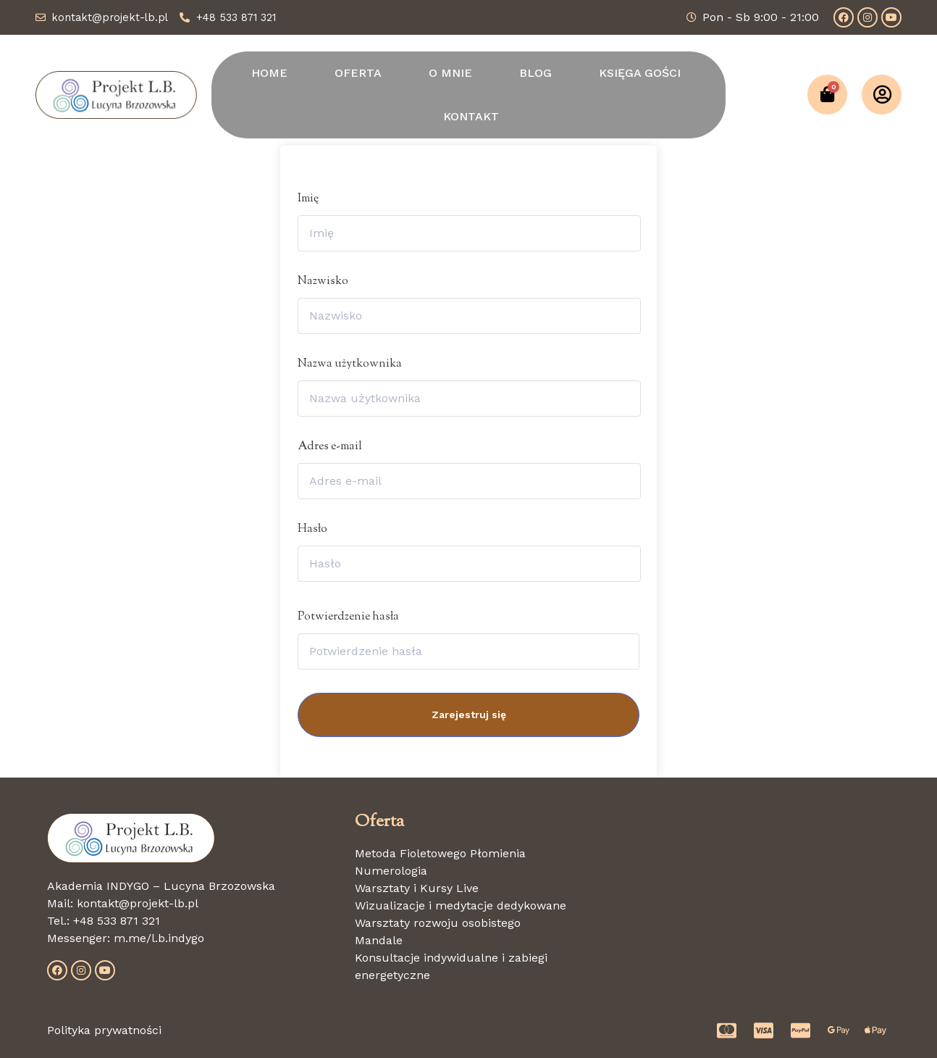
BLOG (535, 73)
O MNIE (450, 73)
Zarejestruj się (469, 714)
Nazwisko (323, 281)
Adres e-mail (330, 446)
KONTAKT (471, 116)
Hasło (312, 529)
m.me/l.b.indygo (159, 938)
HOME (269, 73)
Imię (308, 199)
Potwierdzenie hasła (348, 617)
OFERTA (358, 73)
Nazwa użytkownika (350, 364)
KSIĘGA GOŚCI (640, 73)
